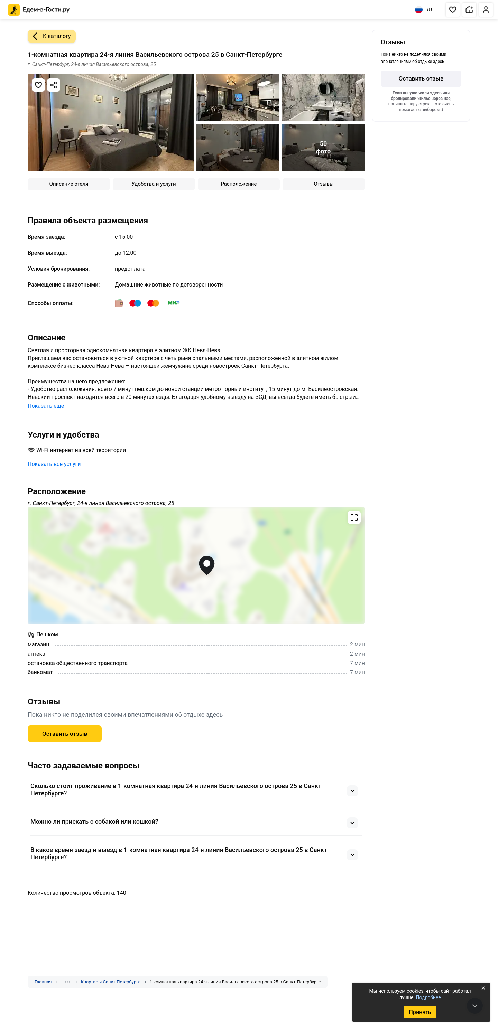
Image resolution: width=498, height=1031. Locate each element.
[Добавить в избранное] (38, 85)
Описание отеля (69, 184)
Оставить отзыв (64, 733)
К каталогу (49, 36)
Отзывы (324, 184)
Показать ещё (46, 406)
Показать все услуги (54, 464)
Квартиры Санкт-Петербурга (110, 981)
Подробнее (428, 997)
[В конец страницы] (475, 1006)
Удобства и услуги (154, 184)
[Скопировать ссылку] (53, 85)
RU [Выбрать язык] (423, 9)
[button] (453, 10)
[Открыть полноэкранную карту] (196, 565)
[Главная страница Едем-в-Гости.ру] (39, 10)
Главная (43, 981)
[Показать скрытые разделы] (67, 982)
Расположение (239, 184)
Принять (420, 1012)
